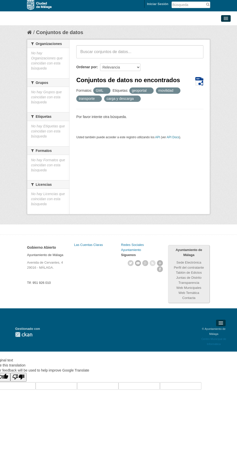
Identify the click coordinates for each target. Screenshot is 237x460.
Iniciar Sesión (158, 4)
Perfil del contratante (189, 267)
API (157, 137)
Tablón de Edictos (189, 272)
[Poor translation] (18, 377)
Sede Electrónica (188, 262)
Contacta (188, 298)
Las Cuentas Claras (88, 245)
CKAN (23, 334)
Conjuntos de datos (59, 32)
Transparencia (188, 283)
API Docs (173, 137)
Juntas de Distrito (188, 278)
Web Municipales (188, 288)
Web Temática (189, 293)
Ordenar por (86, 67)
